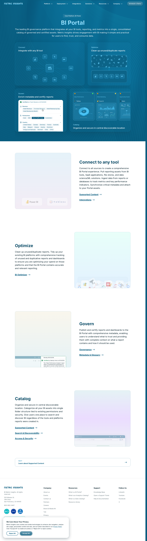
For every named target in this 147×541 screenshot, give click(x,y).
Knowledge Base (99, 492)
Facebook (122, 499)
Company (118, 4)
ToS (45, 512)
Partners (46, 502)
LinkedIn (122, 492)
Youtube (121, 495)
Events (46, 495)
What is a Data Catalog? (77, 499)
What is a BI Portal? (75, 492)
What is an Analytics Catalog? (79, 495)
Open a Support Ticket (101, 495)
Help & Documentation (101, 499)
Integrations (76, 4)
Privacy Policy (57, 526)
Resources (104, 4)
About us (47, 492)
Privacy (46, 515)
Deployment (62, 4)
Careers (46, 505)
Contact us (47, 499)
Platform (48, 4)
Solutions (90, 4)
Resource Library (74, 502)
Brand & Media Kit (50, 508)
